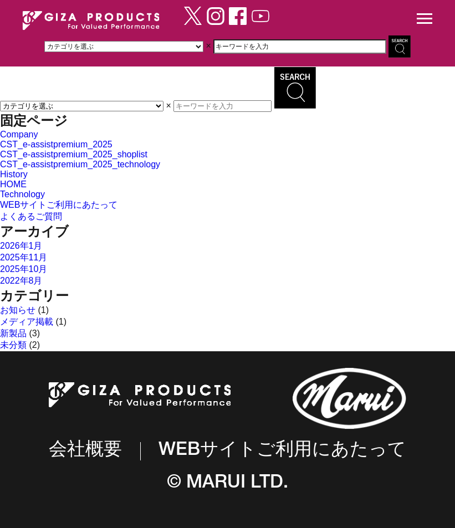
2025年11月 (23, 257)
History (14, 174)
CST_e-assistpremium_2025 (56, 144)
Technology (22, 194)
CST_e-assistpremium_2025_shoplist (73, 154)
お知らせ (17, 310)
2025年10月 (23, 269)
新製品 (13, 333)
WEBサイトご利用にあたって (58, 204)
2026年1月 (21, 245)
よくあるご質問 (31, 216)
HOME (13, 184)
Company (19, 134)
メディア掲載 (26, 321)
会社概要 (85, 451)
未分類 (13, 345)
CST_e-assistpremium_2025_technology (80, 164)
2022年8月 (21, 280)
